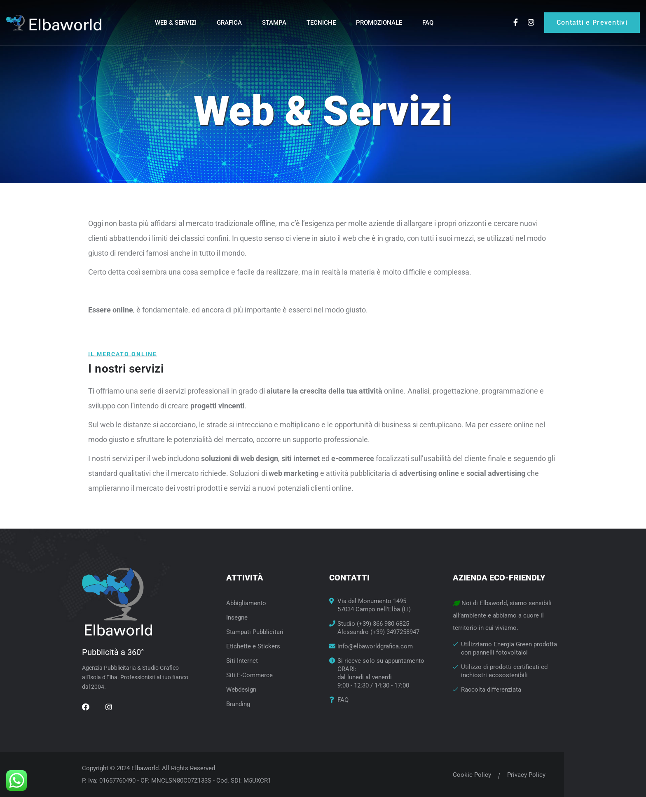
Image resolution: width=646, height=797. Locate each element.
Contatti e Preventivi (592, 22)
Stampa (274, 22)
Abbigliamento (246, 603)
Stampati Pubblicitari (254, 632)
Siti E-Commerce (249, 675)
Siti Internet (242, 660)
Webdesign (241, 689)
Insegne (237, 617)
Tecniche (321, 22)
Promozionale (379, 22)
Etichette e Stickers (253, 646)
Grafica (229, 22)
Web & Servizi (176, 22)
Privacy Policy (520, 774)
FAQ (427, 22)
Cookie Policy (466, 774)
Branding (238, 704)
